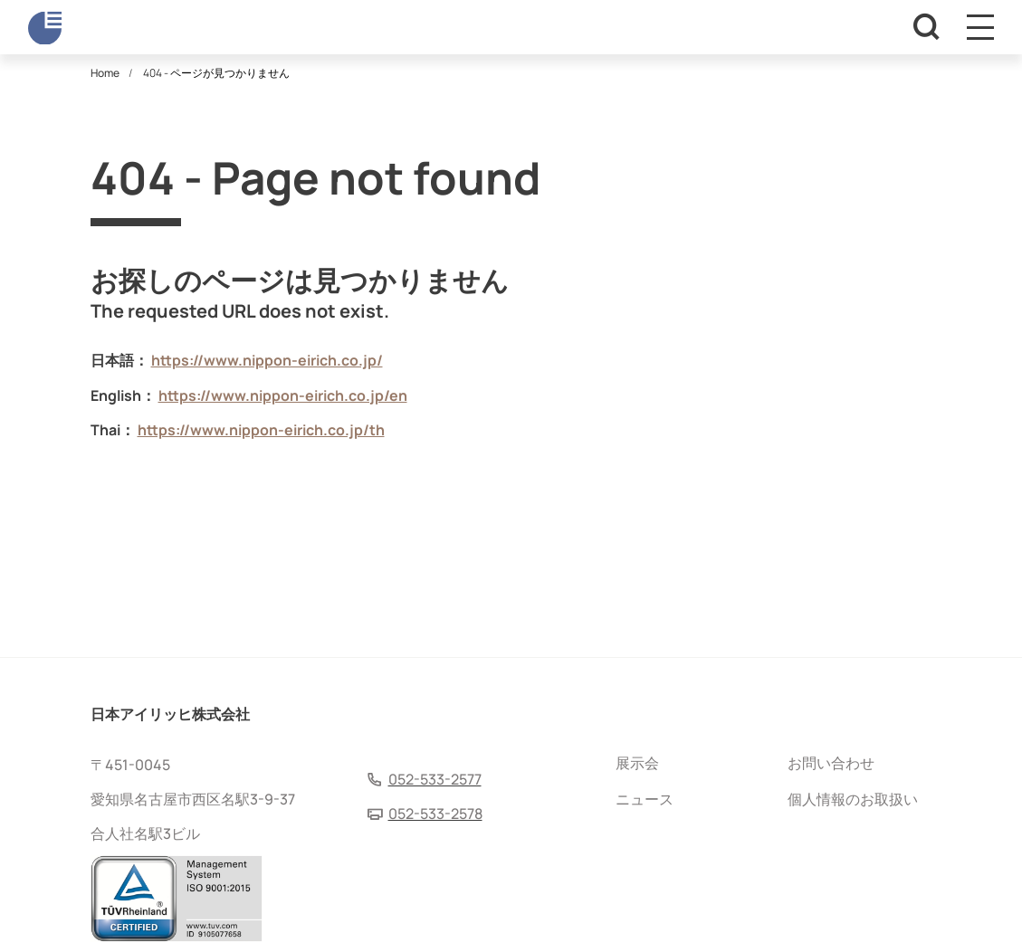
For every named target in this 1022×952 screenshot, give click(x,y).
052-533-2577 (435, 779)
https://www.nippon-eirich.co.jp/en (282, 395)
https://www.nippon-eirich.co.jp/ (267, 360)
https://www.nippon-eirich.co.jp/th (261, 430)
